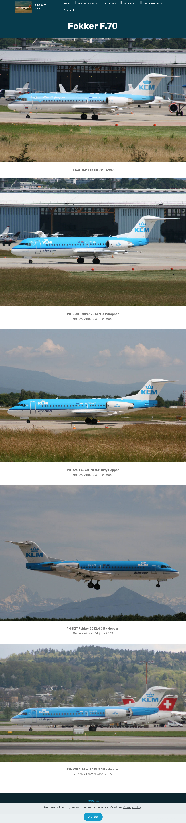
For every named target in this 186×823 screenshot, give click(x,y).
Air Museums (150, 2)
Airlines (107, 2)
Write (91, 801)
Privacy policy (132, 807)
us (97, 801)
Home (65, 2)
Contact (67, 9)
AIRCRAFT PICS (41, 7)
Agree (93, 817)
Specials (127, 2)
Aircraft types (84, 2)
